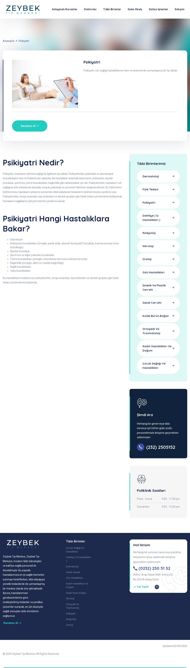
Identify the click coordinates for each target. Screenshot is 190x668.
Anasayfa (8, 40)
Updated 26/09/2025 (175, 646)
